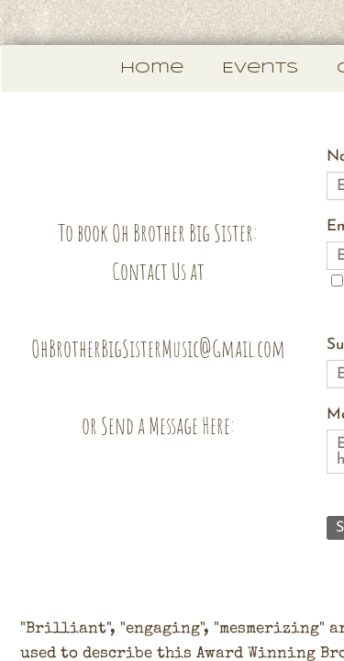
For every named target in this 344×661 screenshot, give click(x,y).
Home (151, 68)
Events (260, 68)
